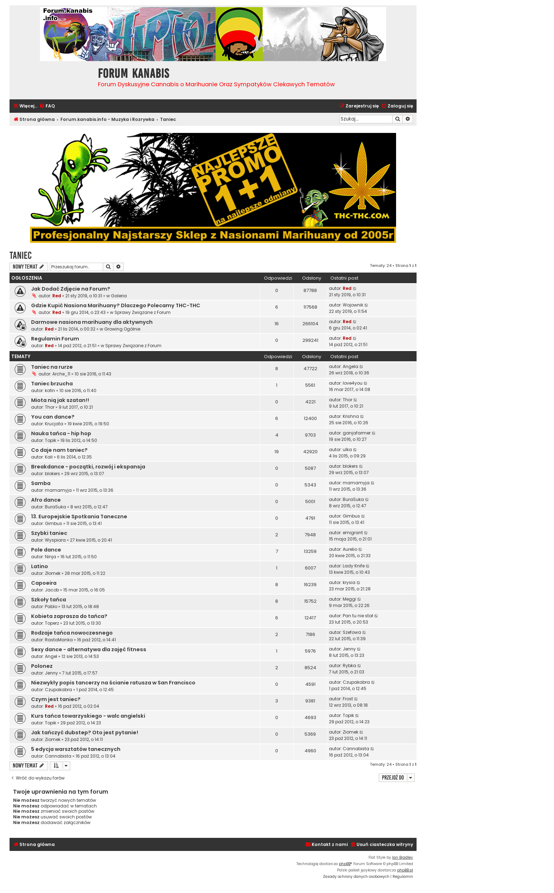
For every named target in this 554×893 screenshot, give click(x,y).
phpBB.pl (405, 870)
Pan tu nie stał (358, 616)
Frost (348, 699)
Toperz (52, 623)
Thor (49, 407)
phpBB (344, 863)
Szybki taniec (49, 533)
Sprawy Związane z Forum (142, 312)
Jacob (52, 590)
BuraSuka (55, 507)
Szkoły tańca (48, 599)
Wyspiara (55, 540)
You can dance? (53, 416)
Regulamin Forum (55, 338)
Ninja (50, 557)
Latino (39, 566)
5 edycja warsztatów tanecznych (75, 749)
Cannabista (58, 756)
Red (56, 296)
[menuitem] (47, 106)
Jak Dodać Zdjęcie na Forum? (70, 288)
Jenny (349, 649)
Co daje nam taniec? (59, 450)
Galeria (119, 296)
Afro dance (46, 499)
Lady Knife (354, 566)
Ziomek (52, 739)
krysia (349, 582)
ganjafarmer (357, 433)
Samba (41, 483)
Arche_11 (61, 374)
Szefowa (352, 632)
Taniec (21, 255)
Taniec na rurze (52, 366)
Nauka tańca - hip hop (61, 433)
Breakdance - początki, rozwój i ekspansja (88, 466)
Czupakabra (58, 690)
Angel (51, 656)
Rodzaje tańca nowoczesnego (72, 632)
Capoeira (44, 582)
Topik (50, 440)
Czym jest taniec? (56, 699)
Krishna (351, 416)
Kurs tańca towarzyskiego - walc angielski (88, 715)
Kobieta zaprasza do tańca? (69, 616)
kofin (50, 390)
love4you (353, 383)
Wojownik (353, 305)
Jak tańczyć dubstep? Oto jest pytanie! (84, 732)
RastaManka (59, 640)
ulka (347, 449)
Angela (350, 366)
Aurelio (350, 549)
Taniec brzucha (52, 383)
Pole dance (46, 549)
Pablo (51, 606)
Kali (49, 457)
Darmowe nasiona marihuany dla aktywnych (92, 322)
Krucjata (54, 424)
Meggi (349, 599)
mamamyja (58, 490)
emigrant (353, 533)
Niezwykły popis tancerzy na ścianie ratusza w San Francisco (113, 682)
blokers (52, 474)
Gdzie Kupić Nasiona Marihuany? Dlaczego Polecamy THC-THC (115, 305)
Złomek (52, 573)
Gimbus (53, 523)
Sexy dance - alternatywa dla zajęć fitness (88, 649)
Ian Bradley (402, 857)
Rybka (349, 666)
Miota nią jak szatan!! (60, 400)
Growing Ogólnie (122, 329)
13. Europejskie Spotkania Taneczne (79, 516)
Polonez (42, 666)
